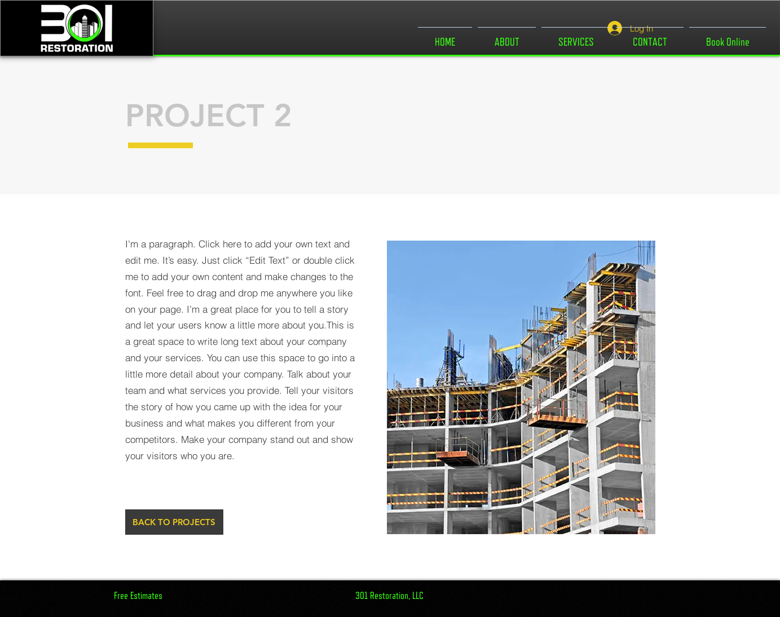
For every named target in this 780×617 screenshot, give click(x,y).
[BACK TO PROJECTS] (174, 522)
